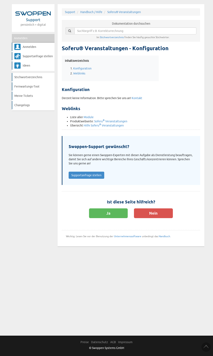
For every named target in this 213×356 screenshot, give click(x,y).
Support (70, 12)
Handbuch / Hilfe (91, 12)
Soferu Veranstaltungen (110, 121)
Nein (153, 213)
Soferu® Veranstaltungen (124, 12)
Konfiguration (82, 68)
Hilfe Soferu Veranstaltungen (104, 125)
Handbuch (164, 236)
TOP (206, 347)
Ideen (26, 65)
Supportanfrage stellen (38, 56)
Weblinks (79, 73)
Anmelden (20, 38)
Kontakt (137, 98)
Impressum (125, 342)
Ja (108, 213)
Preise (84, 342)
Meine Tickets (23, 95)
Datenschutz (99, 342)
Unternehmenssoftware (127, 236)
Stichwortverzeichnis (28, 77)
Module (89, 117)
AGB (113, 342)
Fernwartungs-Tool (26, 86)
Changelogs (22, 105)
